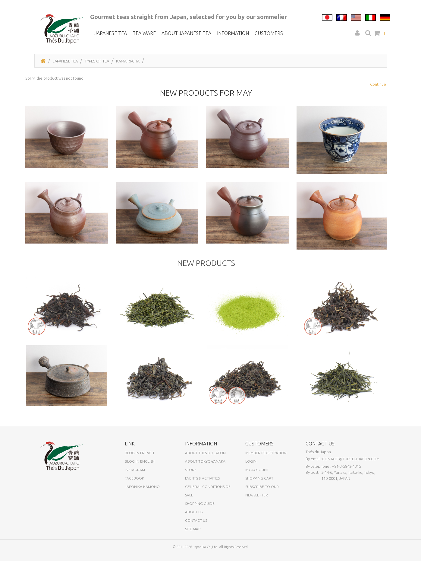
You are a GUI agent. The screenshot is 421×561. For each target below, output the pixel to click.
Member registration (266, 458)
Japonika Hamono (142, 491)
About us (194, 517)
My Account (257, 475)
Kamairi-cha (128, 61)
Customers (269, 33)
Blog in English (140, 466)
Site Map (192, 534)
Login (250, 466)
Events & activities (202, 483)
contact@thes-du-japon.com (350, 464)
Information (233, 33)
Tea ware (144, 33)
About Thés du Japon (205, 458)
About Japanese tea (186, 33)
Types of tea (97, 61)
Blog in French (139, 458)
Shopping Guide (200, 508)
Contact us (196, 525)
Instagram (135, 475)
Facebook (134, 483)
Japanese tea (111, 33)
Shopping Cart (259, 483)
